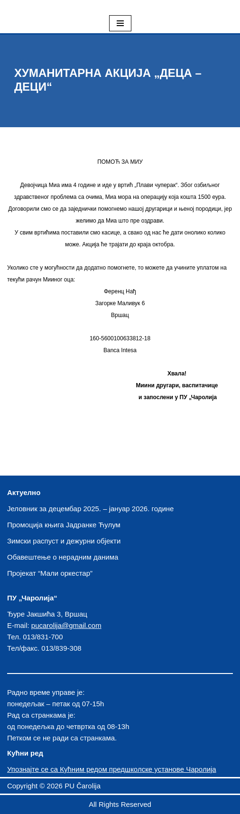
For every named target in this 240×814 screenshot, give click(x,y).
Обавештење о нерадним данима (62, 557)
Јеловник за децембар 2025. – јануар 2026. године (90, 509)
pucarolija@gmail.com (66, 625)
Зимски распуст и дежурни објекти (63, 541)
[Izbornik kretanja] (120, 23)
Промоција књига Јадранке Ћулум (63, 525)
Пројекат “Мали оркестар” (49, 573)
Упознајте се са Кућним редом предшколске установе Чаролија (111, 769)
